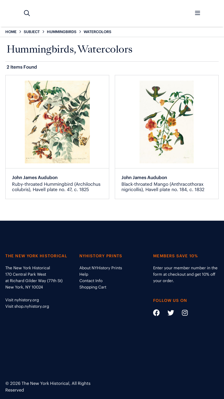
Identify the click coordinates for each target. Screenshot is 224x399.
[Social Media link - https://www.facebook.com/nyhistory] (156, 313)
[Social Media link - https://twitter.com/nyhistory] (167, 313)
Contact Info (91, 280)
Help (83, 274)
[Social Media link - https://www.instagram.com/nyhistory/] (181, 313)
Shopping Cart (92, 287)
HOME (11, 31)
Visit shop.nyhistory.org (27, 306)
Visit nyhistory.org (22, 299)
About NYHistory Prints (100, 267)
